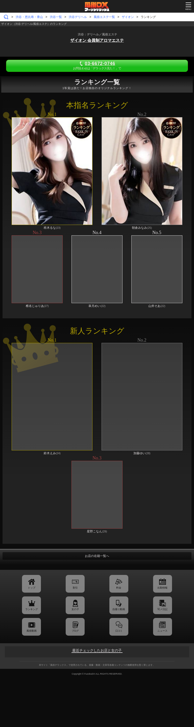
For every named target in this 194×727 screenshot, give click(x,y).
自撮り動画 (118, 609)
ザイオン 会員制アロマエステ (97, 40)
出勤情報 (162, 587)
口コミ (118, 630)
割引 (75, 587)
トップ (31, 587)
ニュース (162, 630)
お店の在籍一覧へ (97, 556)
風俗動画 (32, 630)
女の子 (75, 609)
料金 (118, 587)
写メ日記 (162, 609)
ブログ (75, 630)
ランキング (31, 609)
